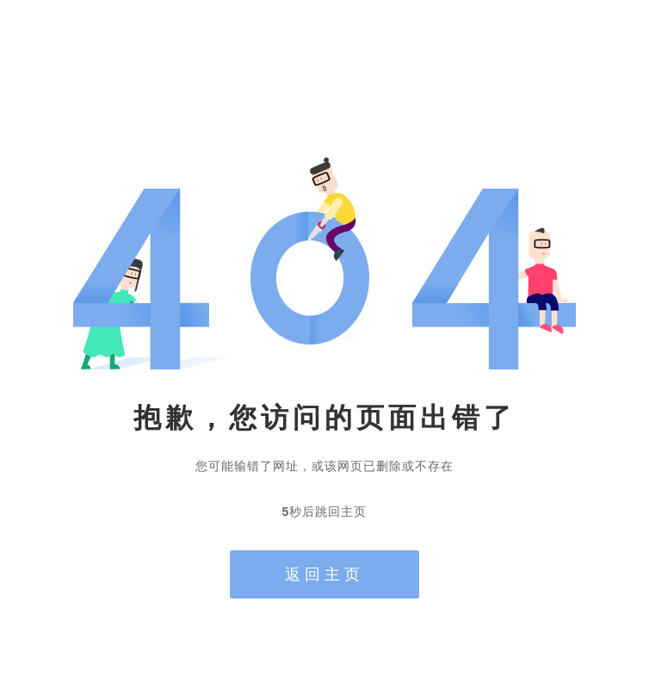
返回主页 (324, 574)
